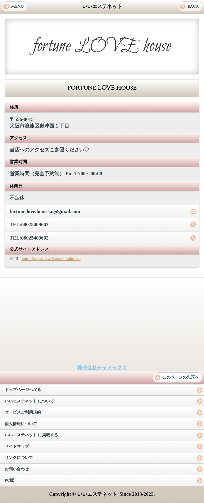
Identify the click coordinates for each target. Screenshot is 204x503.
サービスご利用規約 (23, 412)
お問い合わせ (17, 469)
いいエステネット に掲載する (31, 435)
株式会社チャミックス (102, 367)
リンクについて (19, 458)
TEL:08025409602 (29, 224)
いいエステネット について (29, 401)
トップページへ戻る (23, 390)
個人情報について (21, 424)
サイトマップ (17, 446)
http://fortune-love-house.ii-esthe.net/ (51, 259)
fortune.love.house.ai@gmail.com (45, 211)
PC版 (9, 480)
